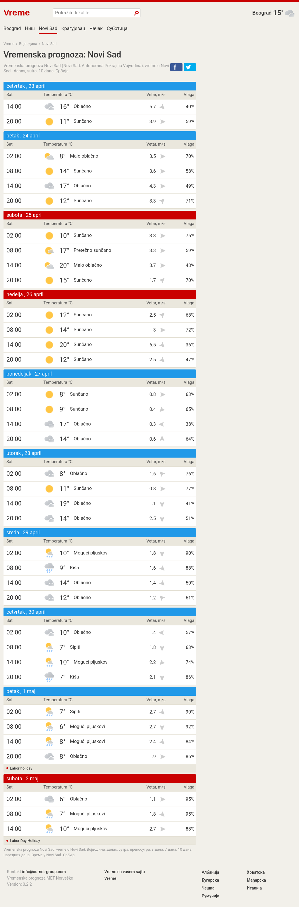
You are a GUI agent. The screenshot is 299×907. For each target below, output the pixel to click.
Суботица (117, 28)
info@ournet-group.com (44, 871)
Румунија (210, 896)
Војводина (28, 43)
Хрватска (256, 872)
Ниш (30, 28)
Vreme (9, 43)
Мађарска (256, 880)
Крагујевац (73, 28)
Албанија (210, 872)
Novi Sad (48, 28)
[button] (176, 67)
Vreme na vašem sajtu (124, 871)
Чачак (96, 28)
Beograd (262, 13)
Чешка (208, 888)
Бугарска (210, 880)
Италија (254, 888)
